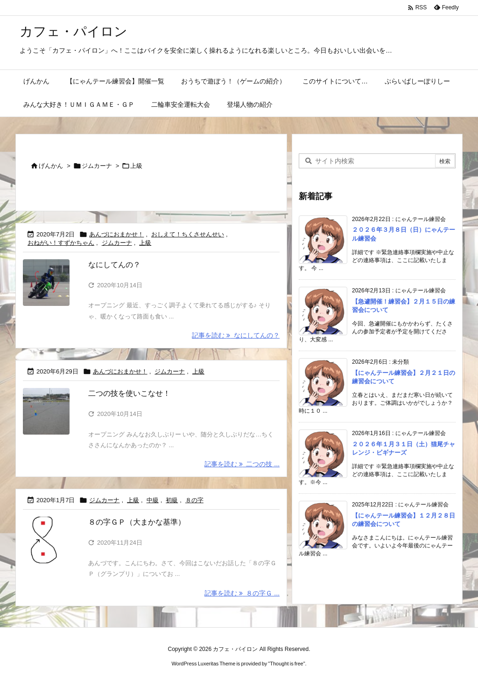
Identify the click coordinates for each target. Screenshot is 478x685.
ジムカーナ (97, 165)
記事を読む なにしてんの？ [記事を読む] (236, 335)
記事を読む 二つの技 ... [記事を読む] (242, 464)
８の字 (194, 500)
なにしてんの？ (114, 265)
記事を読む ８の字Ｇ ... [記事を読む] (242, 592)
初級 (172, 500)
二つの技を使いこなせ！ (129, 393)
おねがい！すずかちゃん (61, 242)
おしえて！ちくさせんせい (187, 234)
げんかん (51, 165)
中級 (153, 500)
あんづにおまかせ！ (116, 234)
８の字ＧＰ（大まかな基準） (136, 522)
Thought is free (286, 663)
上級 (145, 242)
